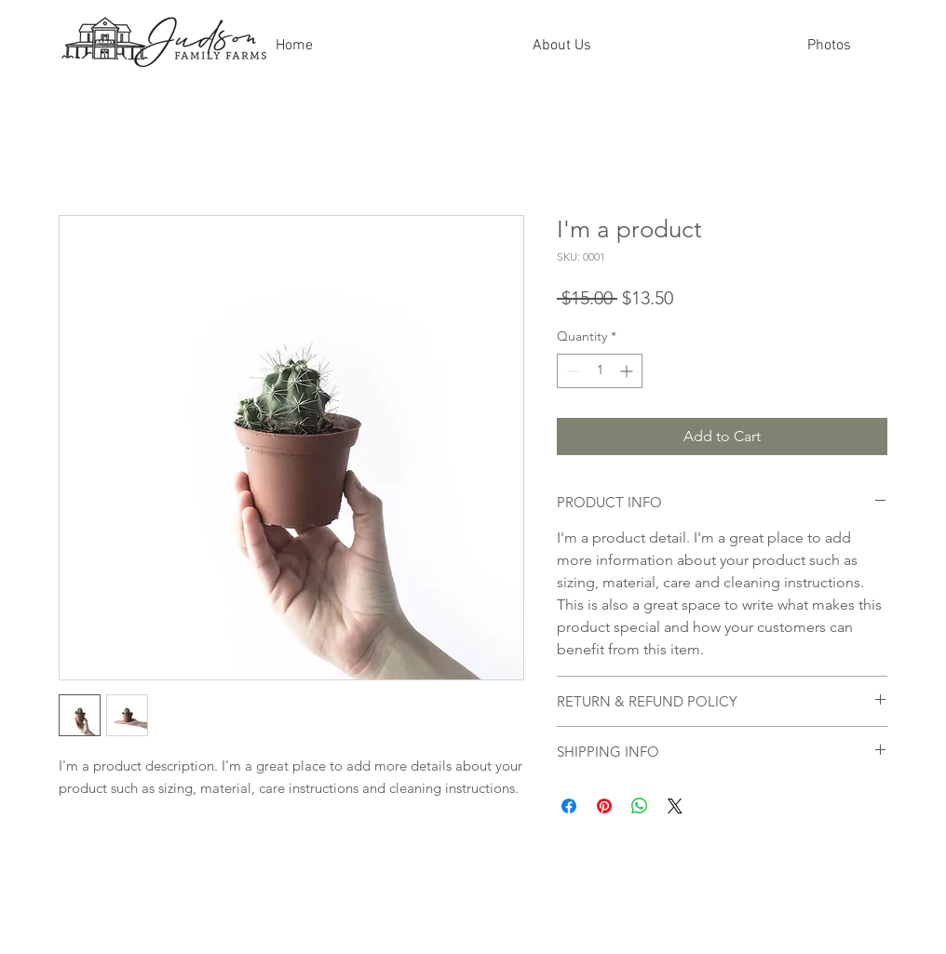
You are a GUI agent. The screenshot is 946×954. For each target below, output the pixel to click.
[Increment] (628, 371)
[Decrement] (571, 371)
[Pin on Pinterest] (604, 806)
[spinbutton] (599, 371)
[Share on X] (675, 806)
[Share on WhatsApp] (639, 806)
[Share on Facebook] (569, 806)
